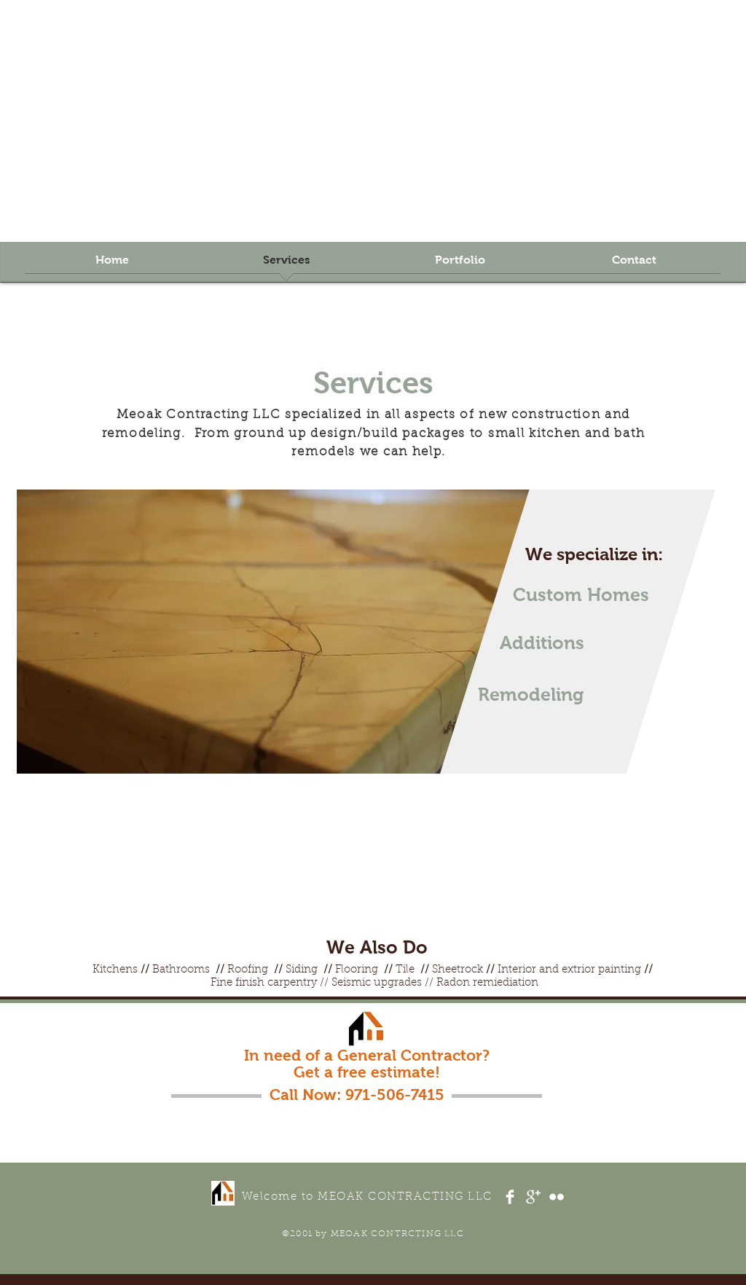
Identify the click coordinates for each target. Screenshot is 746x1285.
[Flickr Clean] (556, 1197)
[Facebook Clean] (510, 1197)
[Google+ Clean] (533, 1197)
